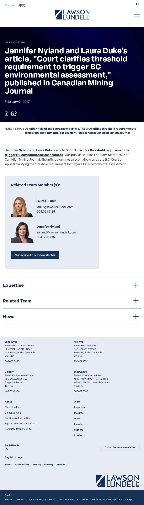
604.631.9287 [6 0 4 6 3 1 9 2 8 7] (46, 237)
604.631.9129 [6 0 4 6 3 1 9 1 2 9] (45, 211)
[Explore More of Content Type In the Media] (15, 42)
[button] (137, 4)
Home (8, 128)
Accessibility (22, 464)
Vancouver (11, 341)
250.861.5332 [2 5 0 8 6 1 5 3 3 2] (81, 361)
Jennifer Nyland (17, 150)
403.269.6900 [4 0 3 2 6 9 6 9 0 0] (12, 391)
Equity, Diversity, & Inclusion (20, 423)
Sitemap (49, 464)
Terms (8, 464)
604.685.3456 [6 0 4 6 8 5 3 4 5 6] (12, 361)
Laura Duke (44, 150)
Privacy (37, 464)
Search (61, 464)
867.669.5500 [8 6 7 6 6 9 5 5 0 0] (81, 391)
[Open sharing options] (14, 113)
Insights (79, 413)
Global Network (13, 412)
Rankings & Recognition (17, 418)
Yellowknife (80, 371)
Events (78, 424)
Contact (78, 435)
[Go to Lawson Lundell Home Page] (72, 14)
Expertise (79, 407)
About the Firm (13, 407)
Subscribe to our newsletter (35, 255)
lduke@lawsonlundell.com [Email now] (54, 207)
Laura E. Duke (46, 201)
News (18, 128)
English (10, 5)
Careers (78, 429)
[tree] (72, 300)
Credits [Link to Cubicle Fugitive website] (9, 495)
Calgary (9, 371)
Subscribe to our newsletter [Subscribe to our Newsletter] (120, 447)
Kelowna (78, 341)
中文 (22, 5)
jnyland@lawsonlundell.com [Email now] (56, 232)
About (8, 401)
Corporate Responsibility (18, 428)
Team (77, 401)
